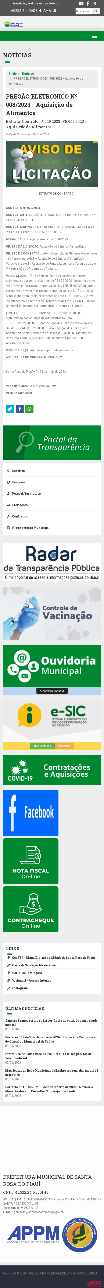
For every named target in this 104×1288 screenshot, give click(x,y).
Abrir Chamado (42, 746)
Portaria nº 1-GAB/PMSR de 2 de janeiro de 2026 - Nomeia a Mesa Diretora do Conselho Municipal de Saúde (49, 1089)
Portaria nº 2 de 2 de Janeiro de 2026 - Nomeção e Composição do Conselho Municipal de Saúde (51, 1039)
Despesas (15, 482)
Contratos (16, 516)
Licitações (16, 505)
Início (13, 73)
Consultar (65, 746)
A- (50, 11)
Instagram (16, 988)
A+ (45, 11)
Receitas (15, 471)
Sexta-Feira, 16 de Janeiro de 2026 (33, 3)
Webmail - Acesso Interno (28, 980)
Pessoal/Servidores (23, 494)
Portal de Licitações (23, 973)
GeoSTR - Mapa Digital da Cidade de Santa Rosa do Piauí (50, 958)
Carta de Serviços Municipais (31, 965)
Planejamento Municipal (27, 528)
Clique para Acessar (52, 690)
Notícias (28, 73)
